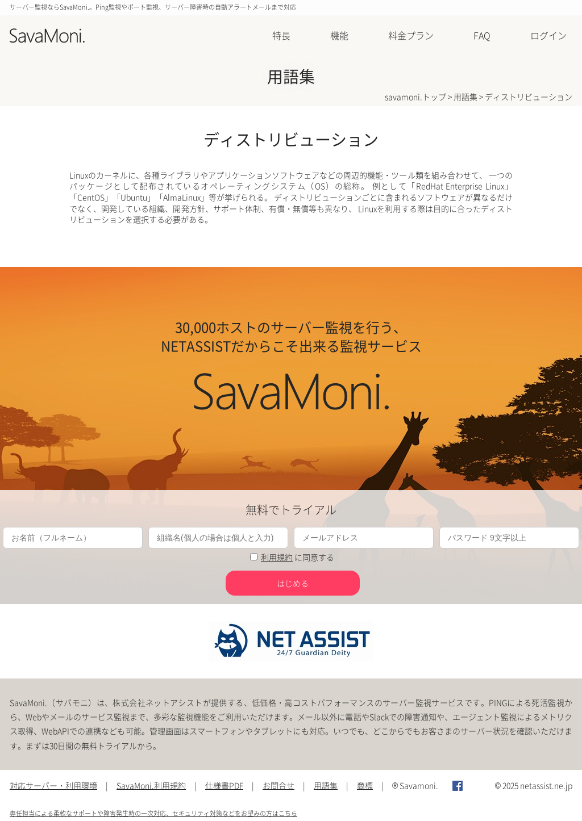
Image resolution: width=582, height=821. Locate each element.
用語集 (465, 96)
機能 (339, 35)
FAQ (481, 35)
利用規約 (277, 557)
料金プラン (411, 35)
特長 (281, 35)
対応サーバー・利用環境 (53, 785)
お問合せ (278, 785)
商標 (365, 785)
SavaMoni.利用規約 (151, 785)
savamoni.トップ (415, 96)
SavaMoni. (47, 36)
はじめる (293, 583)
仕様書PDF (224, 785)
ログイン (548, 35)
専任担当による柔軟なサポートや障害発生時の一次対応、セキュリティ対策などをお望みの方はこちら (153, 813)
